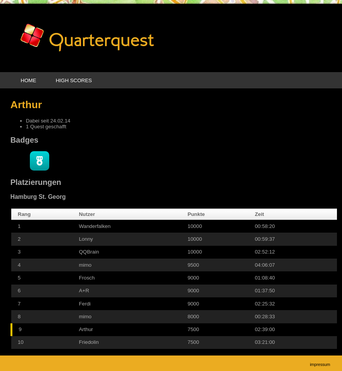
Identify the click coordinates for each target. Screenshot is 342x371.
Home (28, 80)
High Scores (74, 80)
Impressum (320, 364)
